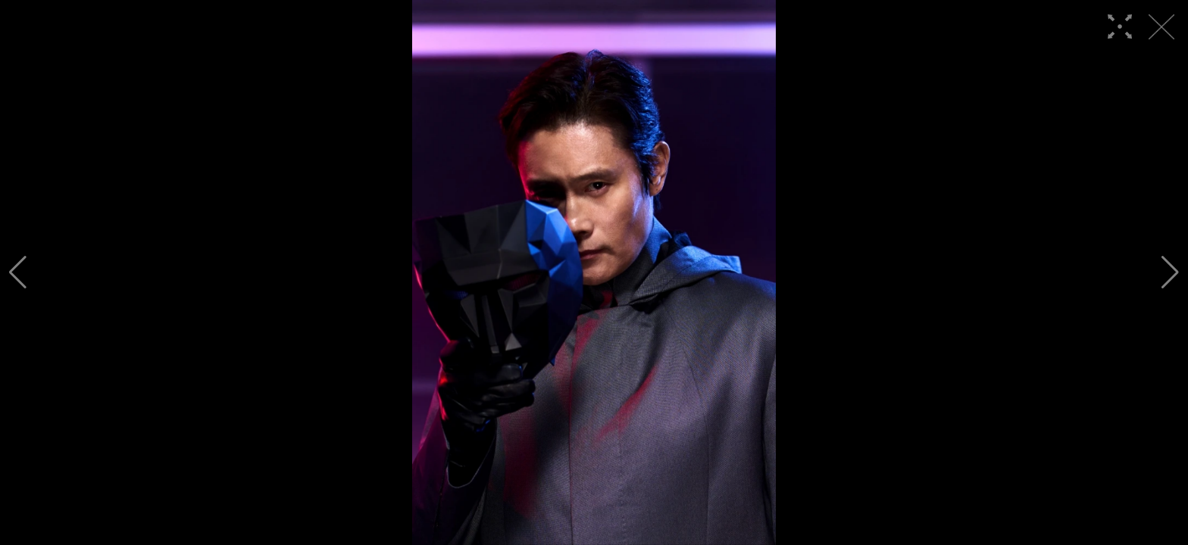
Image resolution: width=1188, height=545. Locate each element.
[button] (18, 272)
